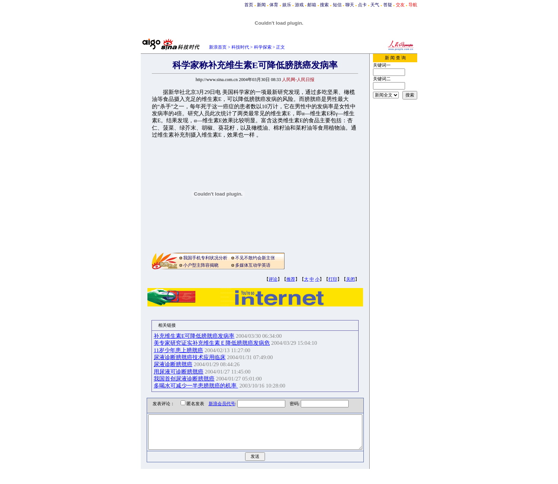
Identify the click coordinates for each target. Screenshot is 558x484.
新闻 (261, 4)
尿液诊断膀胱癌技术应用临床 (197, 357)
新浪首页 (218, 47)
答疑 (387, 4)
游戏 (299, 4)
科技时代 (240, 47)
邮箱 (311, 4)
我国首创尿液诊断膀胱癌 (191, 379)
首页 (248, 4)
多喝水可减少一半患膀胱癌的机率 (203, 386)
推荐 (290, 279)
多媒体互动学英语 (253, 265)
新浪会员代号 (216, 403)
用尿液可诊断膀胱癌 (186, 372)
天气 (374, 4)
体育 (273, 4)
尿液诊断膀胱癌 (180, 364)
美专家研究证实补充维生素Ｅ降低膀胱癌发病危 (219, 343)
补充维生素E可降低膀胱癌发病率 (201, 336)
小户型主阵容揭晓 (201, 265)
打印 (332, 279)
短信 (337, 4)
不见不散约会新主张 (255, 257)
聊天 (349, 4)
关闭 (350, 279)
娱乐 (286, 4)
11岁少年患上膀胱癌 (186, 350)
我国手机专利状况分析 (205, 257)
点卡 (362, 4)
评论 (273, 279)
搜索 (324, 4)
